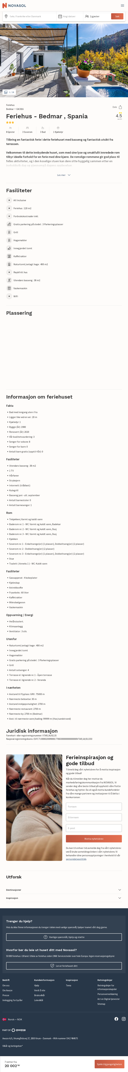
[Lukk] (122, 5)
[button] (69, 16)
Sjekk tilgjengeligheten (109, 1064)
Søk (117, 16)
